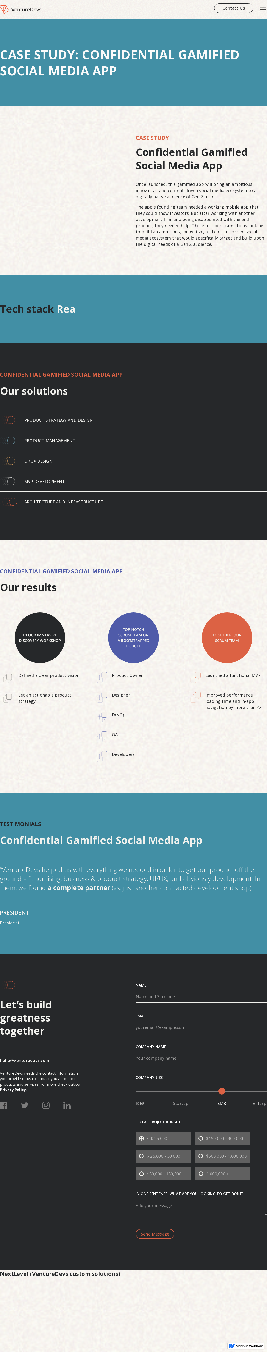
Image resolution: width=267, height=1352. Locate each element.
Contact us (233, 8)
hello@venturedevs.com (24, 1060)
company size (149, 1077)
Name (141, 985)
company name (151, 1046)
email (141, 1016)
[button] (263, 9)
